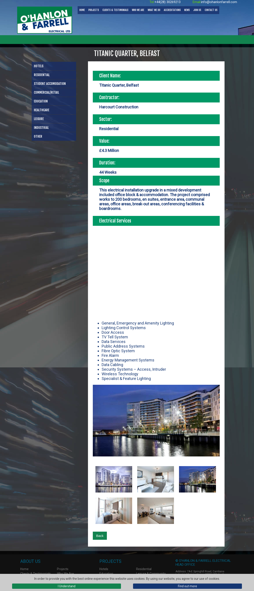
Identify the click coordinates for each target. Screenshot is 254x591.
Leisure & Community (151, 573)
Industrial (41, 128)
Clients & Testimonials (115, 10)
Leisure (39, 119)
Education (41, 101)
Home (82, 10)
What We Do (154, 10)
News (187, 10)
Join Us (197, 10)
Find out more (187, 586)
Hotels (38, 66)
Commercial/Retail (46, 92)
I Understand (66, 586)
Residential (42, 75)
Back (99, 536)
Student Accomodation (50, 84)
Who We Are (138, 10)
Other (38, 136)
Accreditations (172, 10)
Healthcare (41, 110)
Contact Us (211, 10)
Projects (93, 10)
